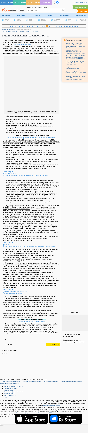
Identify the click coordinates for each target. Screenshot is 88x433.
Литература (36, 15)
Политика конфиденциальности (13, 392)
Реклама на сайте (81, 7)
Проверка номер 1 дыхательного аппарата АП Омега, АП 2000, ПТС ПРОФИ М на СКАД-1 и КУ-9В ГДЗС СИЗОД (75, 45)
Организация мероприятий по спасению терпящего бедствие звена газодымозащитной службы (76, 72)
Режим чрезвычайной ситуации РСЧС (32, 322)
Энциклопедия (81, 15)
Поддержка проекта (10, 395)
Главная (4, 29)
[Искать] (63, 10)
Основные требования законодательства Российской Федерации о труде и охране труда (75, 52)
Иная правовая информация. (52, 405)
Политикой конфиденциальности (26, 413)
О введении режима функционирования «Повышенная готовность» (32, 138)
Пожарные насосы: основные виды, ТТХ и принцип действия (75, 67)
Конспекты (21, 15)
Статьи (49, 15)
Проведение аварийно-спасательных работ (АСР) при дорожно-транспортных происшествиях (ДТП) (76, 78)
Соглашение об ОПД (10, 388)
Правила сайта (8, 390)
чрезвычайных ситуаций (22, 44)
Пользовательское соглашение (13, 386)
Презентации (64, 15)
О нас (5, 397)
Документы (6, 15)
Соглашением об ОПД (45, 413)
